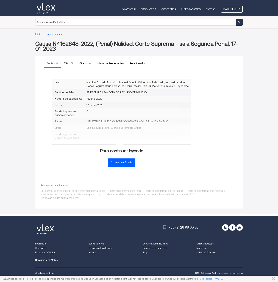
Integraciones (191, 9)
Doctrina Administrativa (155, 243)
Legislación (41, 243)
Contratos (40, 248)
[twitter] (225, 227)
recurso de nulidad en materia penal (60, 197)
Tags (145, 252)
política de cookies (202, 279)
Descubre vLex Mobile (46, 260)
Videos (92, 252)
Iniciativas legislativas (100, 248)
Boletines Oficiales (45, 252)
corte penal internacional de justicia (165, 190)
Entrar (211, 9)
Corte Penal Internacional (54, 190)
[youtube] (239, 227)
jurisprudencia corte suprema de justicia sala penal (68, 194)
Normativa (201, 248)
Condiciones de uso (45, 273)
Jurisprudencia (96, 243)
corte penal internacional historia (205, 190)
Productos (148, 9)
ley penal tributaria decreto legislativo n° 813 (170, 194)
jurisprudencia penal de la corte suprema (121, 194)
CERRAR (272, 279)
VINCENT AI (129, 9)
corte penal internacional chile (126, 190)
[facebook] (232, 227)
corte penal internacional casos (88, 190)
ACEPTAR (219, 279)
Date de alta (231, 9)
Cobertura (168, 9)
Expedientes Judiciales (155, 248)
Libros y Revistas (204, 243)
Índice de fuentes (206, 252)
